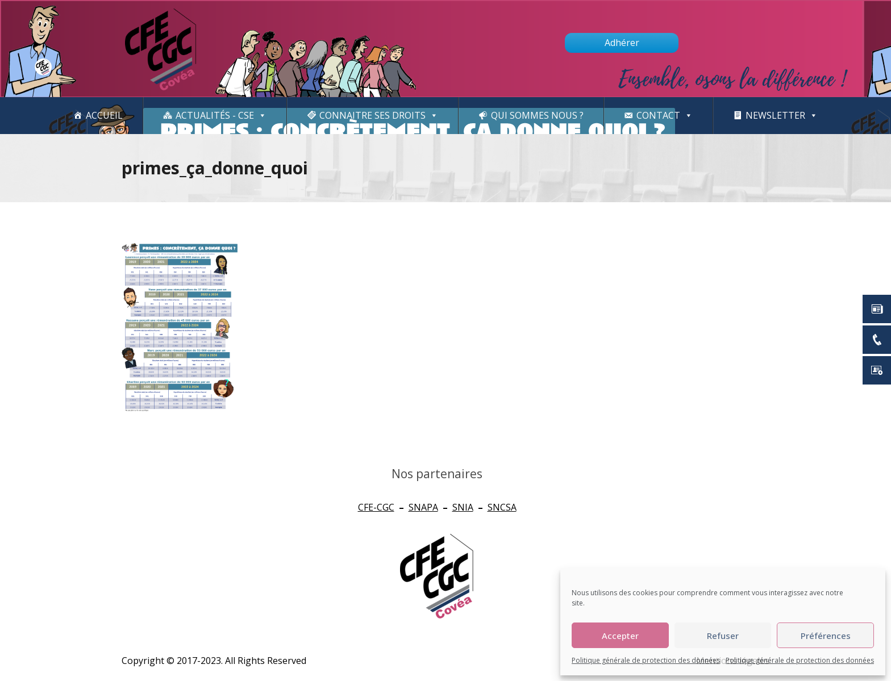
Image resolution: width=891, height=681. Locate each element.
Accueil (104, 115)
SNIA (462, 507)
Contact (664, 116)
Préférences (826, 635)
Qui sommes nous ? (537, 115)
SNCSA (502, 507)
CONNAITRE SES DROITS (378, 116)
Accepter (620, 635)
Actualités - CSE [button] (221, 116)
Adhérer (622, 42)
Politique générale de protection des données (646, 660)
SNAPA (423, 507)
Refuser (723, 635)
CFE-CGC (376, 507)
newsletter (782, 116)
